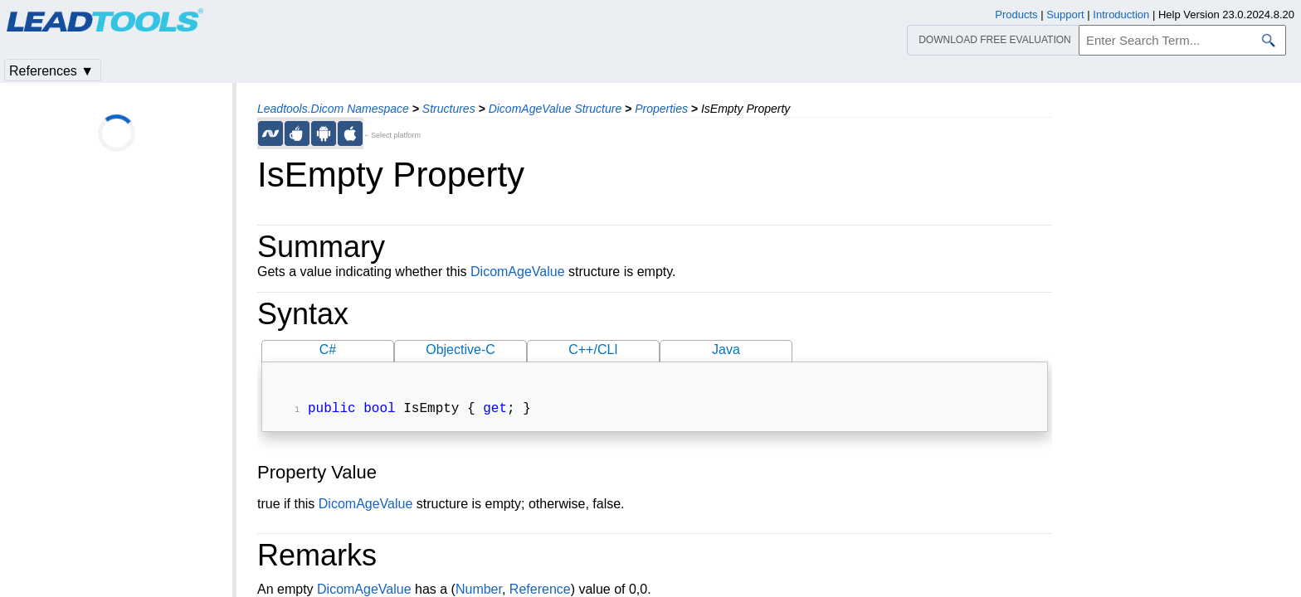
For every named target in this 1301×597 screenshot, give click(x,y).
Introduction (1121, 14)
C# (327, 349)
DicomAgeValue (517, 272)
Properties (661, 108)
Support (1065, 14)
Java (726, 349)
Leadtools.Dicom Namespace (333, 108)
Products (1016, 14)
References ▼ (51, 71)
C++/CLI (593, 349)
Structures (448, 108)
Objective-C (460, 349)
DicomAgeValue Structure (555, 108)
